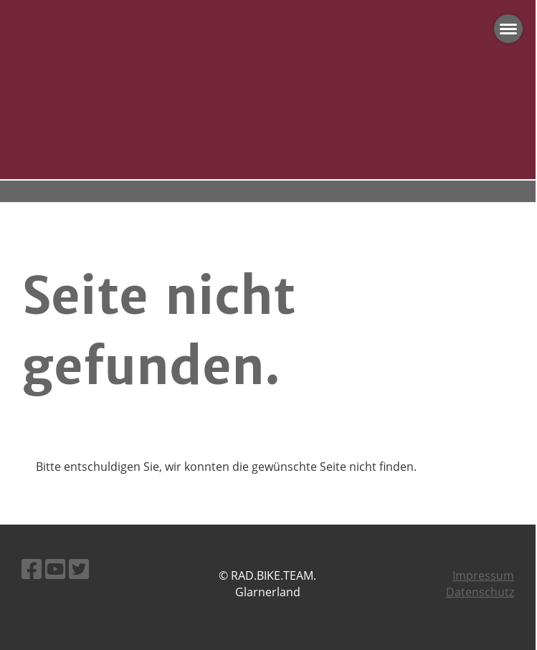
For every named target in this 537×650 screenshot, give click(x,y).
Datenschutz (480, 592)
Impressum (483, 575)
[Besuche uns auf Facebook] (32, 568)
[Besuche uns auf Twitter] (79, 568)
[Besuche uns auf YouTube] (55, 568)
